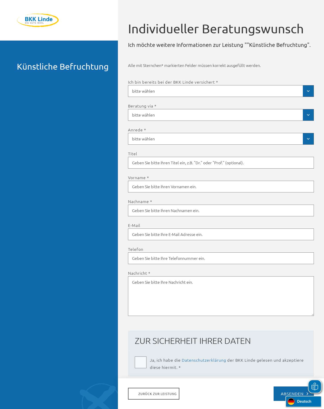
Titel (132, 153)
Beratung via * (142, 106)
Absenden (292, 393)
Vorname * (138, 177)
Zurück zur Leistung (157, 394)
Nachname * (140, 201)
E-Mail (134, 225)
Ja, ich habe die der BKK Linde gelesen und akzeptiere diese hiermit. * (227, 363)
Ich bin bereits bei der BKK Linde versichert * (173, 82)
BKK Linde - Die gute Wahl (59, 20)
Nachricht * (139, 273)
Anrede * (137, 130)
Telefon (135, 249)
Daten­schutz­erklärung (204, 360)
